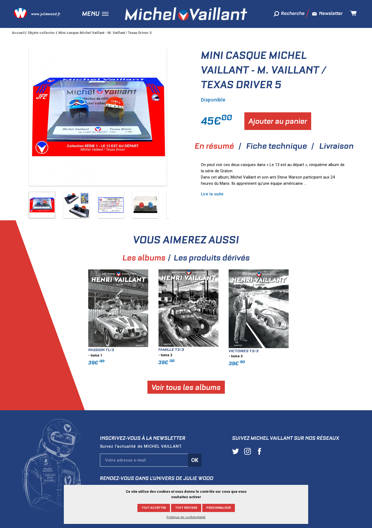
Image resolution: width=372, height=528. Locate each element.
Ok (194, 460)
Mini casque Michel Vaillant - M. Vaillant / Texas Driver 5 (105, 33)
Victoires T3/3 (325, 350)
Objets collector (41, 33)
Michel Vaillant (186, 13)
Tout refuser (186, 508)
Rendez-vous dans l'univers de (156, 478)
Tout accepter (153, 508)
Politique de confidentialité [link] (186, 517)
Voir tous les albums (267, 387)
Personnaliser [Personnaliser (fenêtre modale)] (218, 508)
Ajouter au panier (277, 121)
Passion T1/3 (183, 349)
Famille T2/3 (253, 349)
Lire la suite (212, 194)
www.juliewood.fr (45, 14)
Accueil (18, 33)
